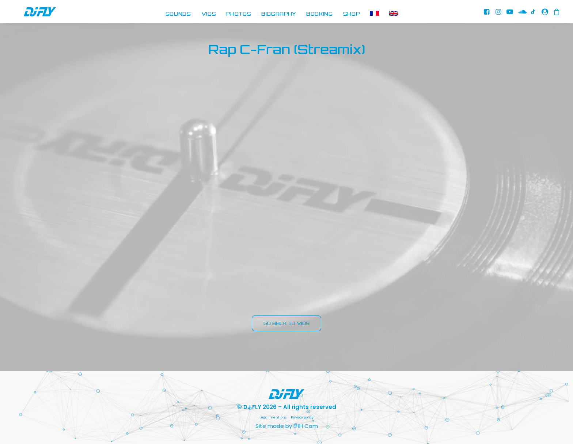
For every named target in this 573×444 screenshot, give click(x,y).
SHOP (351, 14)
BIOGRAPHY (278, 14)
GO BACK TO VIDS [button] (286, 323)
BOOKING (319, 14)
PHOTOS (238, 14)
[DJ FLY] (28, 14)
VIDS (208, 14)
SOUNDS (178, 14)
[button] (487, 14)
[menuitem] (178, 14)
